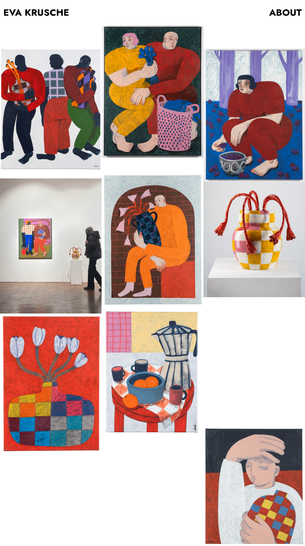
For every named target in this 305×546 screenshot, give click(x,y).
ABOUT (285, 12)
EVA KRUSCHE (36, 12)
